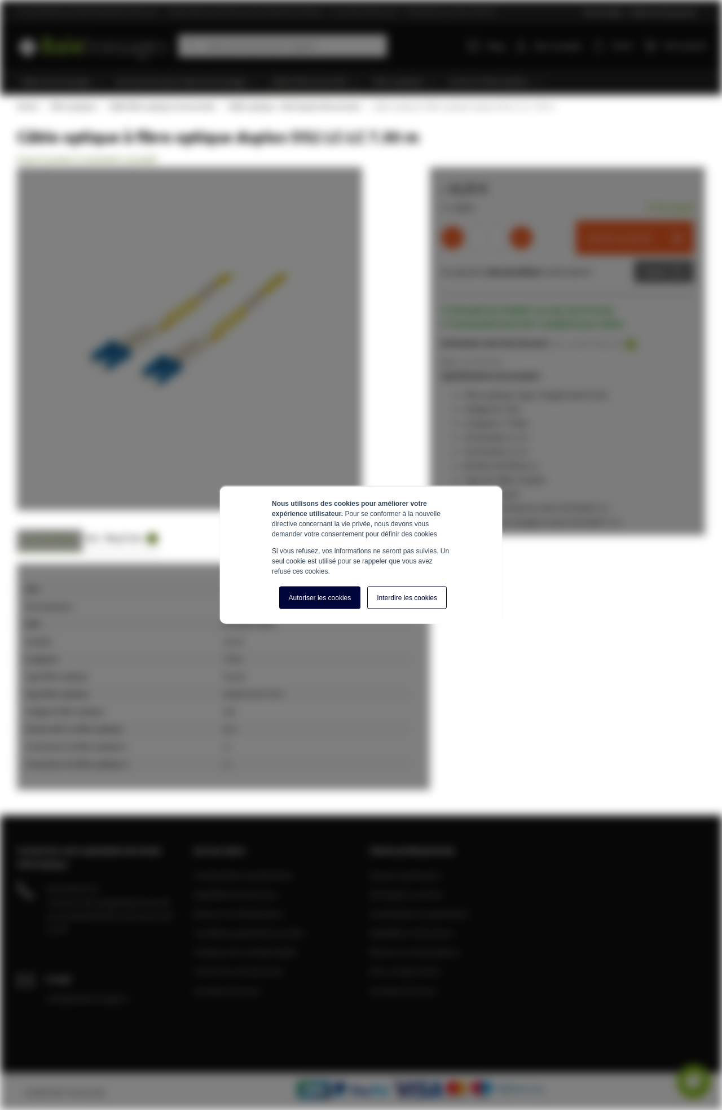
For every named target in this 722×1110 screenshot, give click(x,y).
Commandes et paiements (242, 875)
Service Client (603, 11)
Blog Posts (131, 538)
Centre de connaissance (238, 971)
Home (27, 106)
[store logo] (93, 43)
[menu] (365, 82)
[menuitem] (62, 82)
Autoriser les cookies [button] (320, 598)
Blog (486, 45)
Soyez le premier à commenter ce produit (87, 159)
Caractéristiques (50, 537)
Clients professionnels (663, 11)
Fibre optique (72, 106)
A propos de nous (226, 990)
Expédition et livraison (235, 894)
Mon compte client (404, 971)
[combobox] (282, 45)
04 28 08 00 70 (72, 888)
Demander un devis (406, 894)
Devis (655, 271)
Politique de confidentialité (244, 952)
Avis (92, 537)
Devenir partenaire (405, 875)
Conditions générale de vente (248, 932)
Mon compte (558, 45)
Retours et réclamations (238, 913)
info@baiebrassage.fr (87, 998)
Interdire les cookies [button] (407, 598)
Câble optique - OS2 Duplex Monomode (293, 106)
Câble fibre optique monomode (161, 106)
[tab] (49, 541)
